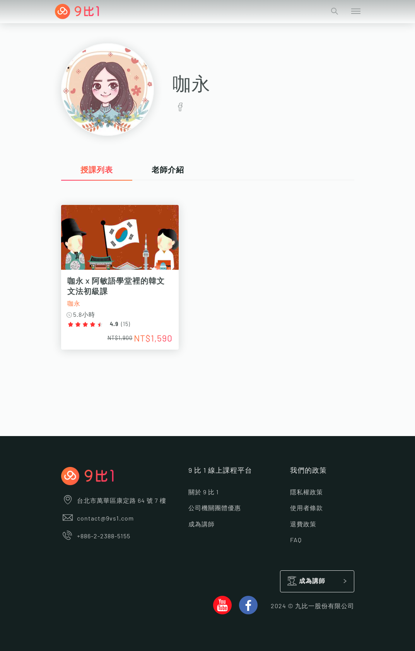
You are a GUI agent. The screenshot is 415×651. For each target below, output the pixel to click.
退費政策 (303, 524)
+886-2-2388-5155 (96, 536)
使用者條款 (306, 508)
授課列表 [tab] (96, 170)
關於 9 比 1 (203, 492)
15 (125, 324)
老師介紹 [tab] (168, 170)
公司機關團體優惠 (214, 508)
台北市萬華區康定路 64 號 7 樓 (114, 501)
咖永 (73, 304)
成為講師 (201, 524)
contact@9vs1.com (97, 519)
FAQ (296, 540)
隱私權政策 (306, 492)
